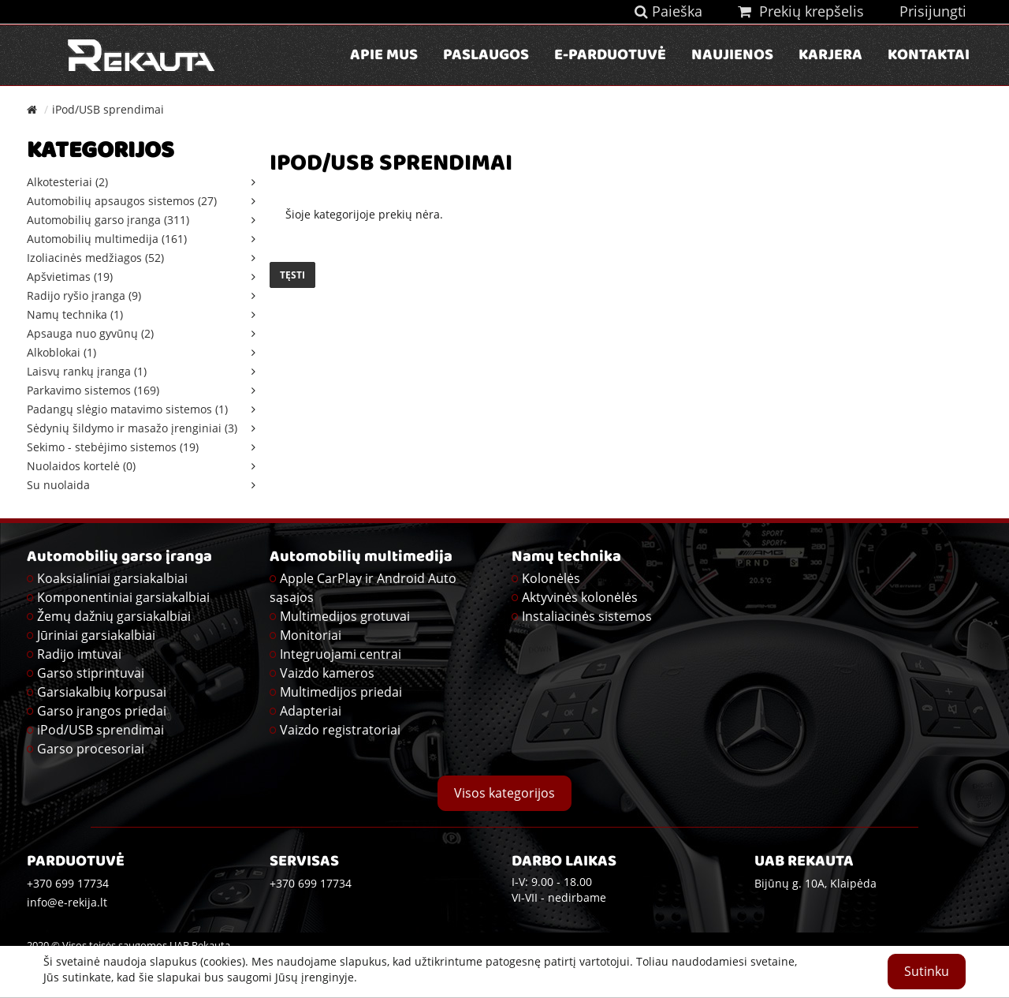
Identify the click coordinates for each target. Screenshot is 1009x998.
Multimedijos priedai (341, 692)
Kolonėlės (551, 578)
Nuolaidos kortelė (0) (81, 465)
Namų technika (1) (75, 314)
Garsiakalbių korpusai (101, 692)
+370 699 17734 (311, 883)
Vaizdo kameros (327, 673)
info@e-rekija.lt (67, 902)
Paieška (668, 11)
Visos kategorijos (504, 793)
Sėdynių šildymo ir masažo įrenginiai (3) (132, 428)
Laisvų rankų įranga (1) (87, 371)
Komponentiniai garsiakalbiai (123, 597)
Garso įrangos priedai (101, 711)
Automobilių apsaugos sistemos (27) (122, 200)
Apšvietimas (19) (70, 276)
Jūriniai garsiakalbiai (96, 635)
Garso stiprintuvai (90, 673)
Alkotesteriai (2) (67, 181)
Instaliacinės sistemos (587, 616)
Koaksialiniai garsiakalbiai (112, 578)
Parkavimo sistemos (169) (93, 390)
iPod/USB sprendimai (108, 109)
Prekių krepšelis (801, 11)
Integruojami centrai (340, 654)
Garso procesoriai (90, 748)
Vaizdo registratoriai (340, 729)
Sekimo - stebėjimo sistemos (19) (113, 446)
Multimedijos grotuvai (345, 616)
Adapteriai (310, 711)
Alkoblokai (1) (61, 352)
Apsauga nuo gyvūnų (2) (90, 333)
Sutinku (926, 971)
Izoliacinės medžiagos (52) (95, 257)
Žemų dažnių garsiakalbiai (114, 616)
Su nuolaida (58, 484)
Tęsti (292, 275)
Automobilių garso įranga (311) (108, 219)
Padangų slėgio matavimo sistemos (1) (127, 409)
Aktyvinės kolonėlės (580, 597)
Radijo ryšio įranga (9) (84, 295)
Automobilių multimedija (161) (107, 238)
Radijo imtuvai (79, 654)
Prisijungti (932, 11)
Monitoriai (310, 635)
